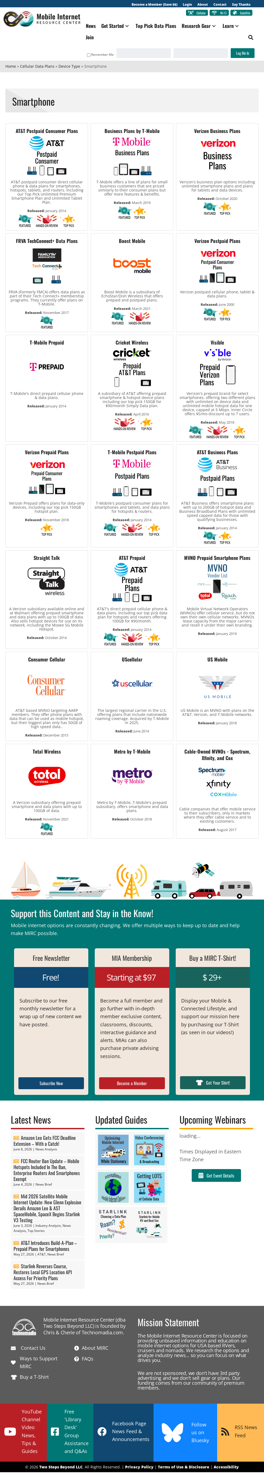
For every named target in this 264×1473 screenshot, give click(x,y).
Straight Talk (47, 558)
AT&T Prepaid (132, 558)
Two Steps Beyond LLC (61, 1467)
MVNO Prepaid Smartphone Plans (217, 558)
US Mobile (217, 660)
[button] (131, 27)
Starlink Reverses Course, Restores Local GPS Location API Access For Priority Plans (43, 1272)
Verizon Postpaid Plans (217, 241)
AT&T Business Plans (217, 452)
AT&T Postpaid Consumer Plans (47, 131)
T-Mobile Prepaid (47, 342)
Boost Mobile (132, 241)
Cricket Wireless (132, 342)
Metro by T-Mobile (132, 752)
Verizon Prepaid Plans (47, 452)
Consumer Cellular (46, 660)
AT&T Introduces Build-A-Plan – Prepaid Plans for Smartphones (45, 1246)
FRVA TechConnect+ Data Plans (47, 241)
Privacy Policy (139, 1467)
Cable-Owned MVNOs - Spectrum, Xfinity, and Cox (217, 755)
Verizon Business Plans (217, 131)
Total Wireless (47, 752)
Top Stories (36, 1231)
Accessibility (226, 1467)
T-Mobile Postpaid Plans (132, 452)
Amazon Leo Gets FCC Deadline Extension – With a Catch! (45, 1141)
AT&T (41, 1255)
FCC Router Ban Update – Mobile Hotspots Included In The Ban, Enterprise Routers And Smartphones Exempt (47, 1170)
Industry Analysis (48, 1226)
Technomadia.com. (103, 1333)
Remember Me (97, 55)
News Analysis (46, 1149)
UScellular (132, 660)
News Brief (43, 1185)
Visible (217, 342)
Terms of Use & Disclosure (183, 1467)
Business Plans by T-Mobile (132, 131)
